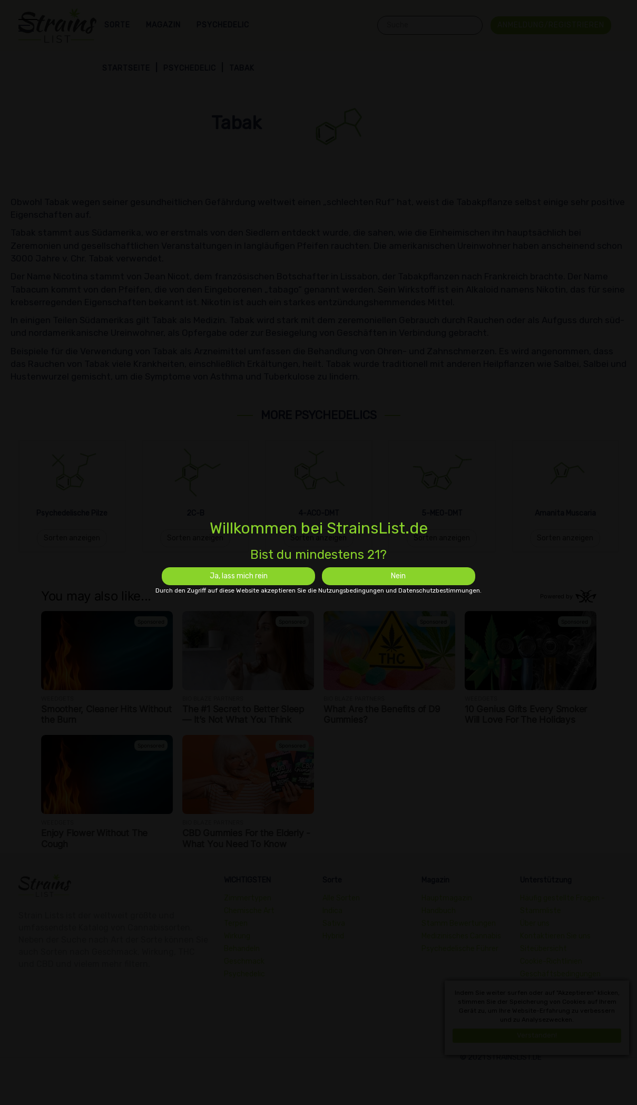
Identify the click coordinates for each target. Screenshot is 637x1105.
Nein (398, 575)
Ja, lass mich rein (239, 575)
